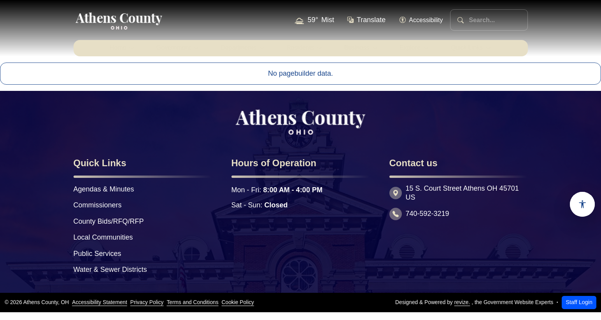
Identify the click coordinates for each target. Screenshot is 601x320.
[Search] (460, 20)
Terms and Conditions (192, 310)
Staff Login (579, 310)
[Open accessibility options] (582, 204)
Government (159, 52)
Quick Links (483, 52)
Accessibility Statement (99, 310)
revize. (462, 310)
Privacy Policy (147, 310)
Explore (420, 52)
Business (362, 52)
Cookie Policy (238, 310)
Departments (231, 52)
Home (99, 52)
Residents (299, 52)
